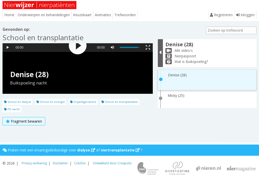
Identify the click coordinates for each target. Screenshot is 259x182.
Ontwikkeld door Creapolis (112, 163)
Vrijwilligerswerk (83, 102)
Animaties (103, 14)
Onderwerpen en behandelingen (44, 14)
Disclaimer (60, 163)
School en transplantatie (119, 102)
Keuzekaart (82, 14)
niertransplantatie (120, 150)
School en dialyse (17, 102)
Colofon (80, 163)
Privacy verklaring (34, 163)
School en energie (50, 102)
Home (9, 14)
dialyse (86, 150)
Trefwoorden (125, 14)
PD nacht (12, 109)
